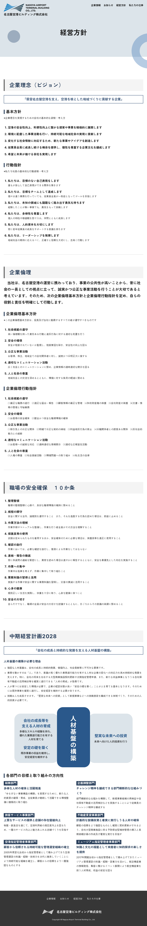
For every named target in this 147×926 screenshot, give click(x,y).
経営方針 (121, 5)
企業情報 (96, 5)
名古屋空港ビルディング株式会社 (79, 912)
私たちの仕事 (136, 5)
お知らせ (108, 5)
